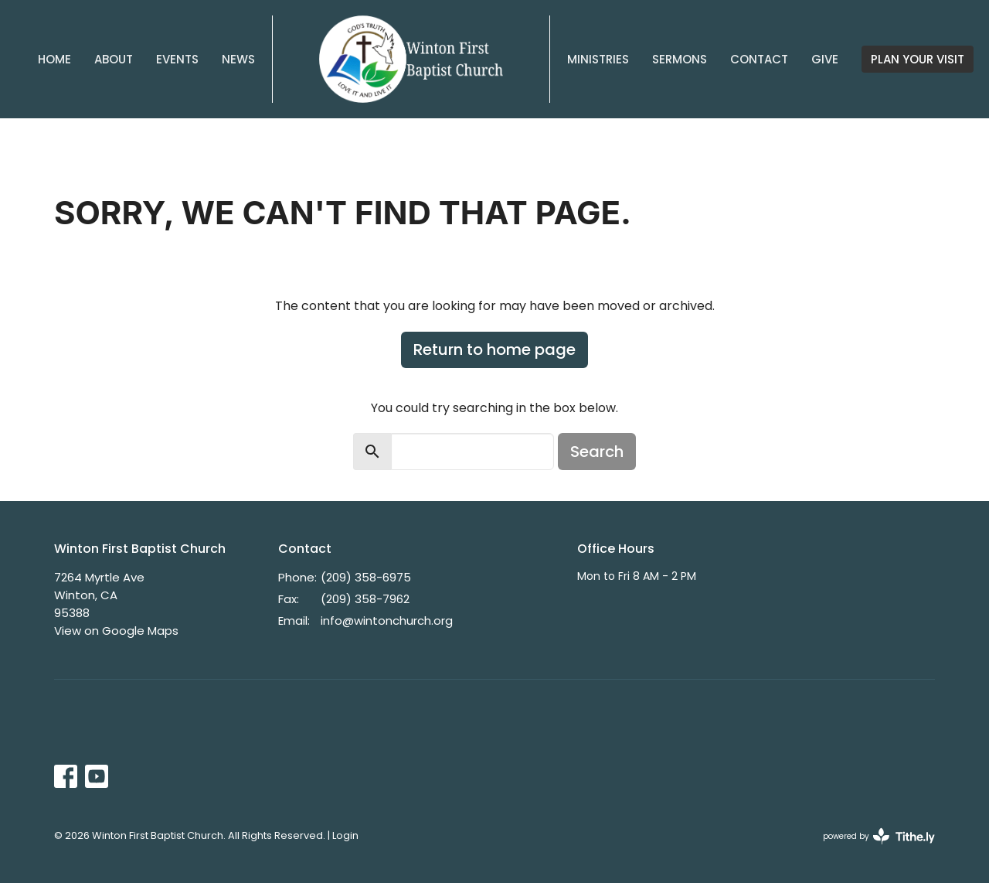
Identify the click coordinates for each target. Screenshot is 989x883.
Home (54, 59)
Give (824, 59)
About (113, 59)
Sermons (679, 59)
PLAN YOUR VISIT (917, 59)
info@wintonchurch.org (387, 620)
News (238, 59)
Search (597, 451)
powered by (879, 836)
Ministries (598, 59)
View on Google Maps (116, 630)
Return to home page (494, 349)
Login (345, 835)
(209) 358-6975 (366, 577)
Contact (759, 59)
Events (177, 59)
